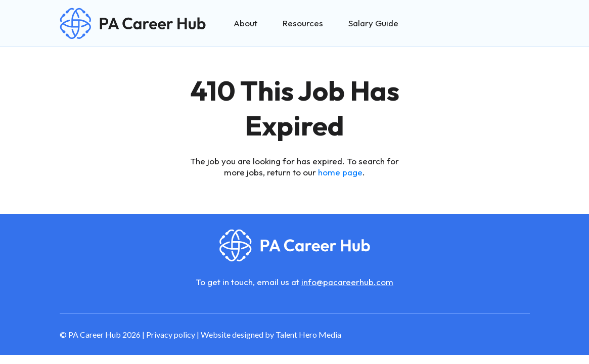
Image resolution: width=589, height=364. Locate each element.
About (245, 23)
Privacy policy (170, 334)
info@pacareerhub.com (347, 282)
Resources (303, 23)
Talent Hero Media (308, 334)
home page (340, 172)
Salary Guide (373, 23)
